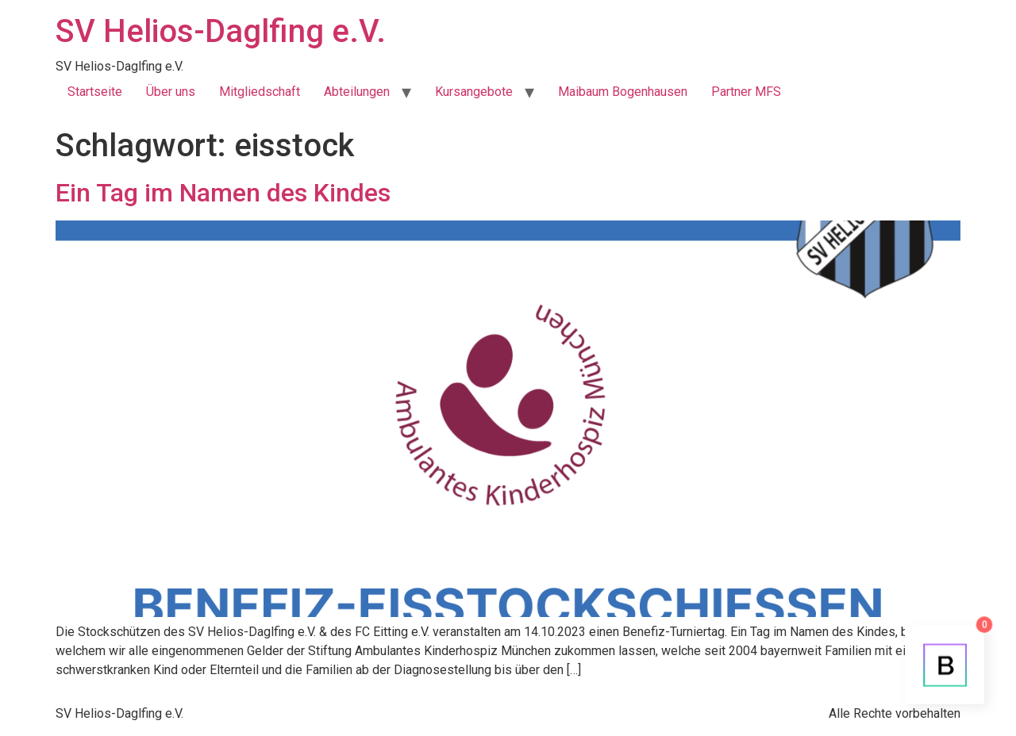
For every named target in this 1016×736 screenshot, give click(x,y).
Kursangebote (474, 91)
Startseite (94, 91)
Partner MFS (746, 91)
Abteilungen (357, 91)
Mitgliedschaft (259, 91)
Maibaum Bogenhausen (622, 91)
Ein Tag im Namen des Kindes (223, 193)
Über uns (170, 91)
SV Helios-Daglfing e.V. (221, 31)
